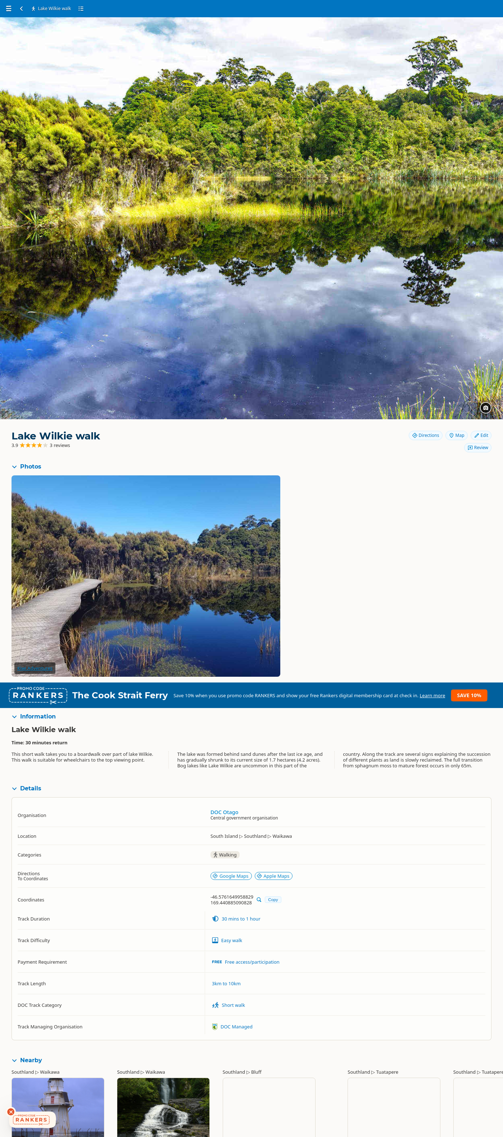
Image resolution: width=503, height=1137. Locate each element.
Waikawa (49, 1072)
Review (477, 447)
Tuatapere (387, 1072)
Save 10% (469, 695)
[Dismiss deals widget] (10, 1111)
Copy (273, 899)
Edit (481, 435)
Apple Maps (273, 876)
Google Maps (230, 876)
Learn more (432, 695)
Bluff (256, 1072)
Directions (425, 435)
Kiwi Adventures (35, 668)
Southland (23, 1072)
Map (457, 435)
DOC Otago (224, 812)
